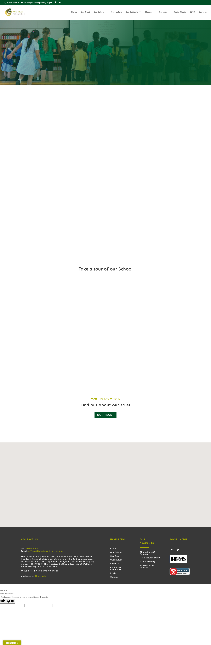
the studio (40, 576)
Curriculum (116, 12)
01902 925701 (33, 548)
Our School (99, 12)
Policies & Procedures (116, 568)
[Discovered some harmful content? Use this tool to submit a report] (178, 559)
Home (74, 12)
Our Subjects (132, 12)
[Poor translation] (10, 601)
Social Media (179, 12)
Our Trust (85, 12)
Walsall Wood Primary (147, 566)
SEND (192, 12)
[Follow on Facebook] (172, 549)
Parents (163, 12)
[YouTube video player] (105, 321)
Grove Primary (147, 561)
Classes (148, 12)
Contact (203, 12)
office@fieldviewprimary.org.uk (45, 551)
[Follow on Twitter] (177, 549)
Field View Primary (150, 557)
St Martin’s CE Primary (147, 553)
